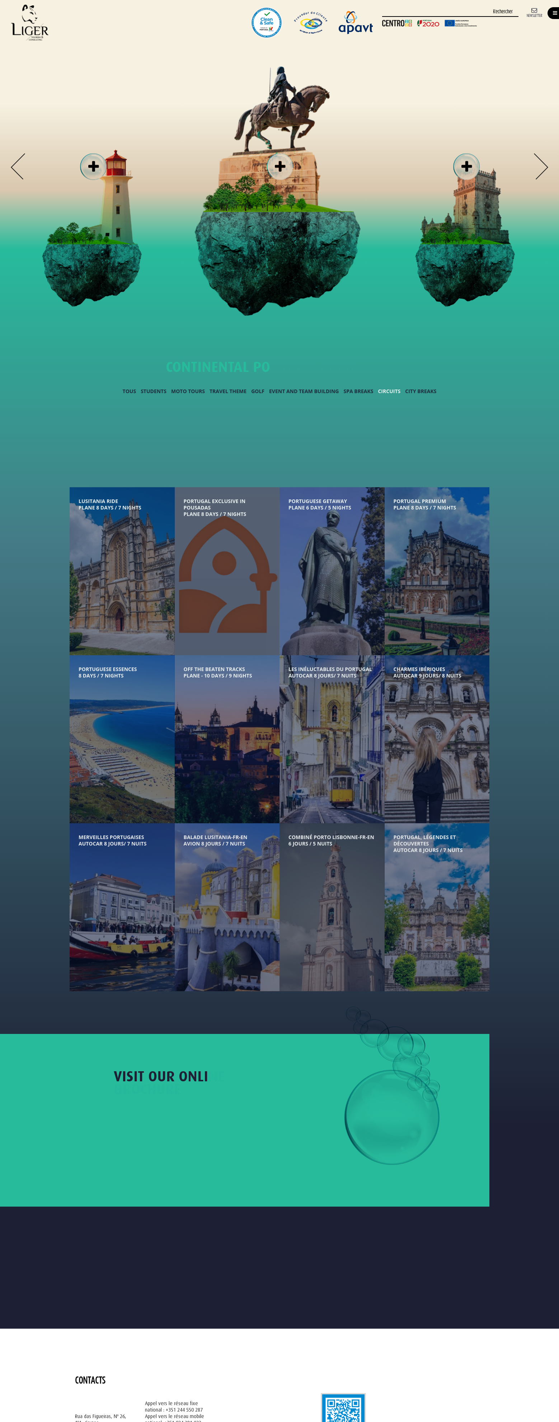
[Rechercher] (450, 12)
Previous (18, 166)
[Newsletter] (534, 12)
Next (541, 166)
